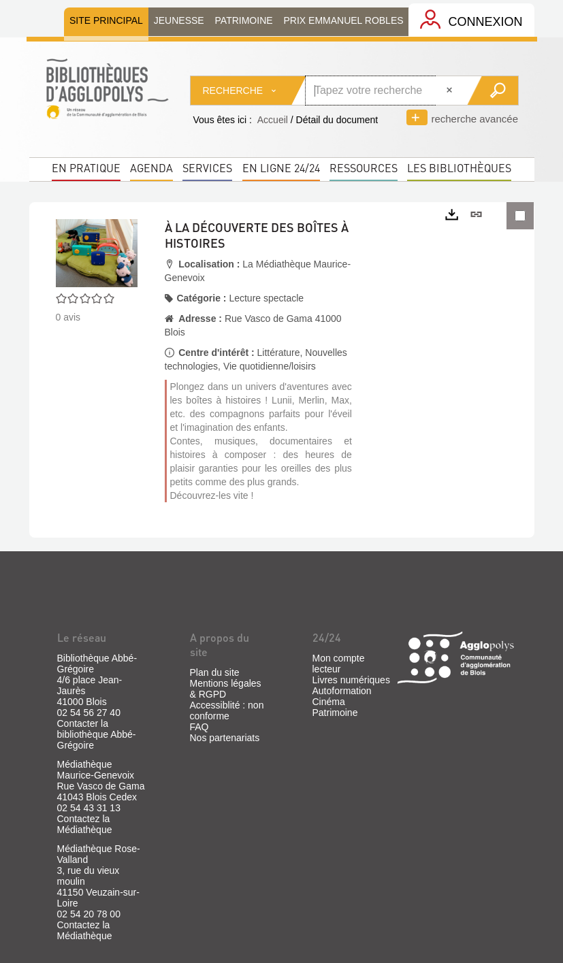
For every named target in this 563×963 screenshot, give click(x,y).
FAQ (199, 726)
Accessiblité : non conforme (227, 710)
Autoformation (342, 690)
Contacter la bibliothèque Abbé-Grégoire (96, 734)
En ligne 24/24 (281, 168)
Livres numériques (351, 679)
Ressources (363, 168)
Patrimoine (335, 712)
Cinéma (328, 701)
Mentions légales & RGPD (225, 689)
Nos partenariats (225, 737)
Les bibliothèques (459, 168)
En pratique (86, 168)
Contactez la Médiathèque (84, 824)
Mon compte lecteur (338, 663)
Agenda (151, 168)
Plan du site (215, 672)
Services (207, 168)
